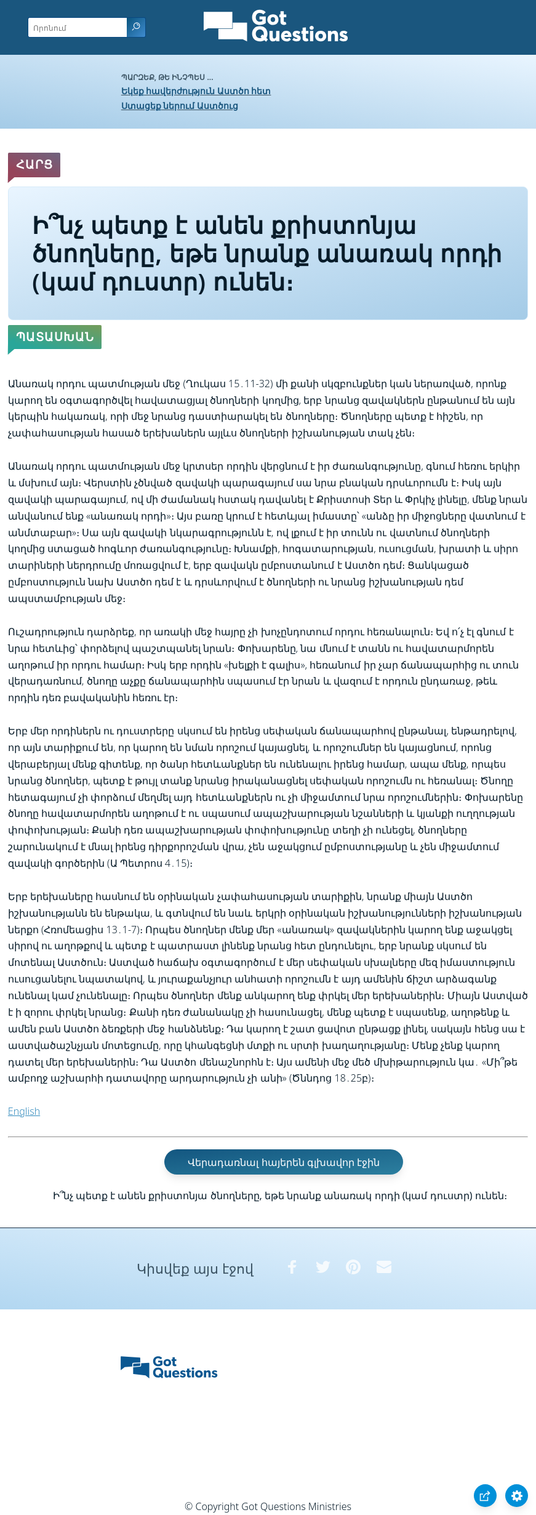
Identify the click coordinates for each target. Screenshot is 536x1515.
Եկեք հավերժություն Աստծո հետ (196, 91)
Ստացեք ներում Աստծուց (179, 105)
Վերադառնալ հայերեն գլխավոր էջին (283, 1162)
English (24, 1111)
